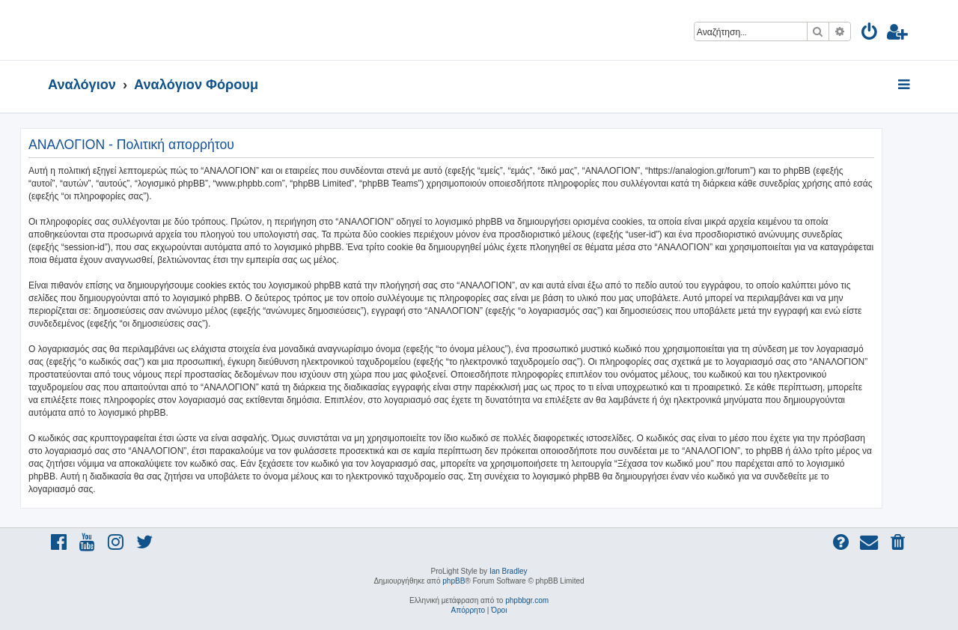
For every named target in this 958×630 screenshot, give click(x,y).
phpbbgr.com (527, 600)
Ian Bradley (508, 571)
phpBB (453, 581)
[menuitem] (870, 34)
